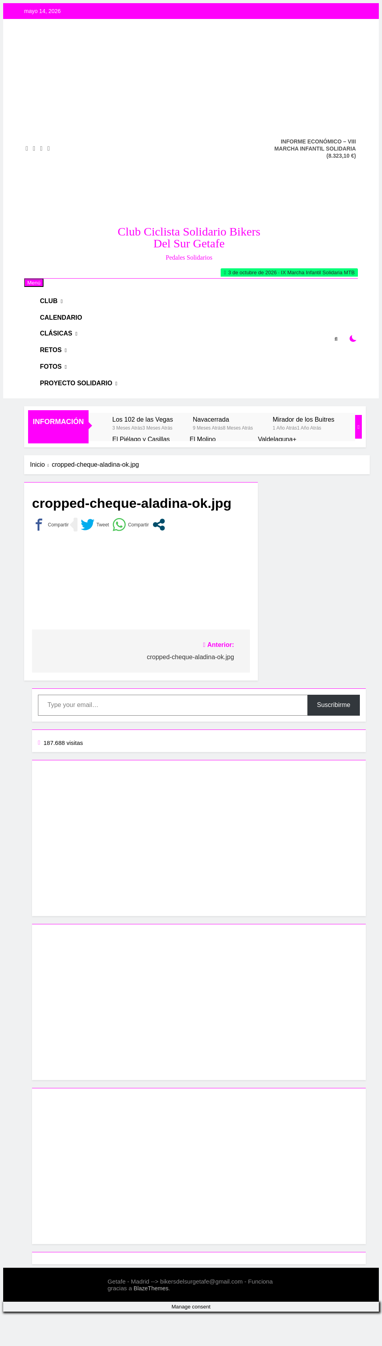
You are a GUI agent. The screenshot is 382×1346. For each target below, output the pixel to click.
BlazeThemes (151, 1319)
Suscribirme (333, 736)
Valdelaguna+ (277, 470)
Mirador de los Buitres (304, 450)
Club (54, 303)
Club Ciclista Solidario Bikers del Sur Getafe (189, 237)
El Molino (202, 470)
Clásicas (61, 346)
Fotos (56, 390)
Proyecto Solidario (79, 412)
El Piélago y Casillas (141, 470)
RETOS (56, 368)
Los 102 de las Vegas (142, 450)
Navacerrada (211, 450)
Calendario (65, 325)
